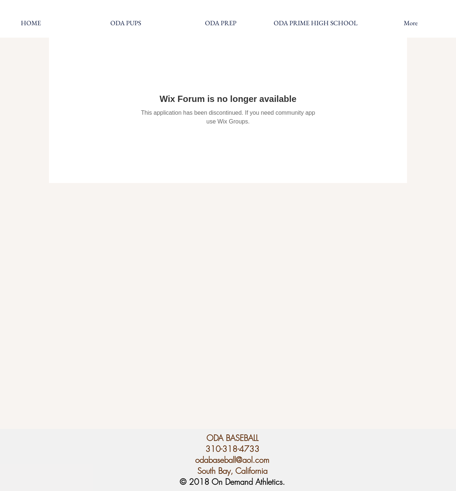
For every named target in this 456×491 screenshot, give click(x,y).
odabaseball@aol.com (232, 459)
